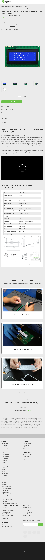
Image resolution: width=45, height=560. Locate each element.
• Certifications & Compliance (8, 510)
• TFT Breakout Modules (7, 488)
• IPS (3, 452)
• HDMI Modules (5, 454)
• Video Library (26, 456)
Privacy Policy (12, 553)
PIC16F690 (12, 26)
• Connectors (5, 484)
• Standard (4, 446)
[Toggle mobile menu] (42, 1)
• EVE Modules (5, 456)
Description (4, 118)
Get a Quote (6, 106)
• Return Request (27, 513)
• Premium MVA (5, 448)
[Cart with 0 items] (38, 1)
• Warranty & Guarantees (7, 512)
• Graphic (4, 462)
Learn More (23, 393)
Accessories (5, 481)
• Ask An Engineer (27, 457)
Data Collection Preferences (30, 553)
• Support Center (27, 443)
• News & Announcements (7, 515)
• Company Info (5, 518)
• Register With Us (27, 507)
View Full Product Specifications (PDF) (22, 264)
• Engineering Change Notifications (10, 503)
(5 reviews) (11, 15)
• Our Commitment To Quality (8, 509)
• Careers (4, 524)
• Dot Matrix (5, 477)
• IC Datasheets (26, 446)
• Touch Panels (5, 490)
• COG (3, 464)
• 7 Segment (5, 475)
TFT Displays (5, 445)
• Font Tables (26, 448)
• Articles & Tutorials (27, 454)
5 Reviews (4, 122)
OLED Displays (5, 466)
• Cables (4, 482)
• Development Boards (7, 486)
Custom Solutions (6, 492)
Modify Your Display (8, 109)
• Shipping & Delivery (6, 513)
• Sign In (25, 509)
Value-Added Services (8, 112)
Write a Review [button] (17, 15)
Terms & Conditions (20, 553)
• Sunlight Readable (6, 450)
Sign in (29, 410)
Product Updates (6, 497)
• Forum (25, 459)
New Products (5, 443)
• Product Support (27, 515)
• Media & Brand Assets (7, 526)
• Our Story (4, 507)
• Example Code (26, 445)
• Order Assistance (27, 512)
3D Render (17, 28)
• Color (3, 471)
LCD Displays (5, 458)
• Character (4, 460)
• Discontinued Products (7, 499)
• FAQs (3, 517)
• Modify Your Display (7, 493)
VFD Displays (5, 473)
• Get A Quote (26, 510)
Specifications (10, 28)
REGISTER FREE (22, 407)
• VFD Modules (5, 479)
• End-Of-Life (5, 501)
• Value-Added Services (7, 495)
